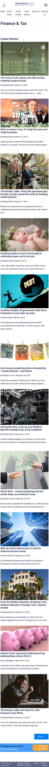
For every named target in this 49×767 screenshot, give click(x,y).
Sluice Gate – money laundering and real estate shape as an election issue (22, 493)
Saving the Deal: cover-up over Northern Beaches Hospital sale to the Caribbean (21, 428)
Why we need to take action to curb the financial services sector (21, 550)
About (36, 763)
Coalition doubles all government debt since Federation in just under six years (24, 312)
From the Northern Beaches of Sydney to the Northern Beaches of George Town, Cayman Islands (24, 605)
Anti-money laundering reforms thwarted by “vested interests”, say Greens (23, 369)
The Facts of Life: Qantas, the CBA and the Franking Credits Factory (23, 79)
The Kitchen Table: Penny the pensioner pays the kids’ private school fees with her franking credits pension (24, 194)
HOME (2, 11)
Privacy (45, 765)
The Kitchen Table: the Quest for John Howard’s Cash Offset (20, 711)
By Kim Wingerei (7, 661)
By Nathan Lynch (7, 375)
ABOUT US (35, 11)
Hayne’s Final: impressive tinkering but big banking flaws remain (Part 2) (23, 655)
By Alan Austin (6, 317)
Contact (43, 763)
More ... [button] (41, 736)
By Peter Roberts (7, 556)
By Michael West (7, 85)
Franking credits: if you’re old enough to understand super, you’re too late (21, 255)
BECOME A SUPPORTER (42, 747)
